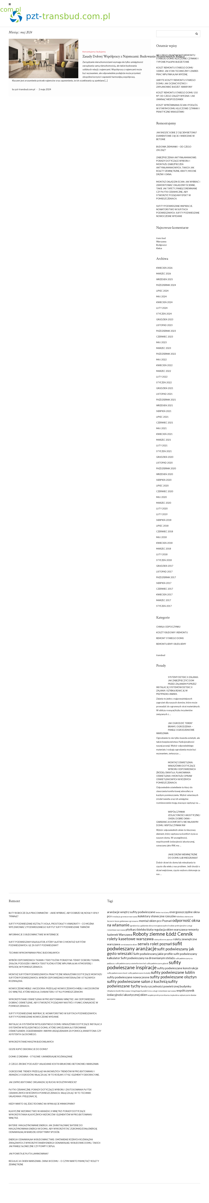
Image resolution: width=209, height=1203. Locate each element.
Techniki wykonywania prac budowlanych (34, 954)
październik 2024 (166, 287)
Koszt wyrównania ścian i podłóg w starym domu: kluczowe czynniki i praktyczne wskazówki (178, 110)
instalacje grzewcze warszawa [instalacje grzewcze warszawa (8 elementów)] (124, 918)
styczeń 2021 (164, 453)
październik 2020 (166, 470)
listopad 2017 (164, 573)
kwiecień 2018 (164, 545)
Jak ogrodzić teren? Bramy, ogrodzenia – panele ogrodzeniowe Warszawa (175, 730)
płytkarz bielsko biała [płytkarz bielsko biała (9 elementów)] (139, 931)
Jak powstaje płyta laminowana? (29, 1155)
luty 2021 (162, 447)
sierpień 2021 (163, 413)
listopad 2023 (164, 327)
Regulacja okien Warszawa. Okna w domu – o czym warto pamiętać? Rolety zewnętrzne (54, 1165)
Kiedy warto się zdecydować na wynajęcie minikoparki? (42, 1105)
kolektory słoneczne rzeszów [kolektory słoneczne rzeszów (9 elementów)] (157, 918)
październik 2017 (166, 579)
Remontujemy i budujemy (94, 53)
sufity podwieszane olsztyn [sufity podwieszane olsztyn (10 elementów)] (173, 978)
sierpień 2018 (163, 522)
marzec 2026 (163, 275)
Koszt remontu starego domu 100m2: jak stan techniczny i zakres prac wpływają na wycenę (177, 73)
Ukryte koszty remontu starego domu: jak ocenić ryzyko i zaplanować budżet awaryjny (176, 85)
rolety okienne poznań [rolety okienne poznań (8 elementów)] (163, 941)
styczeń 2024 (164, 315)
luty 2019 (162, 516)
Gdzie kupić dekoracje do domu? (28, 1051)
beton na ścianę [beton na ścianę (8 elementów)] (162, 914)
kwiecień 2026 (164, 270)
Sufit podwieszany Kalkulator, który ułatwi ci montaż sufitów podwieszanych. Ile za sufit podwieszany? (47, 945)
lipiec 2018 (162, 527)
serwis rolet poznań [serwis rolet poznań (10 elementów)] (155, 945)
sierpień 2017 (163, 585)
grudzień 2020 (164, 459)
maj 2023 (161, 344)
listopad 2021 (164, 396)
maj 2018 (161, 539)
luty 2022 (162, 378)
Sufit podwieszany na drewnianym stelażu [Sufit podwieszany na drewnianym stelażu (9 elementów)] (148, 960)
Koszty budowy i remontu (172, 634)
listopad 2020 (164, 464)
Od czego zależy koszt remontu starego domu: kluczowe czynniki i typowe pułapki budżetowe (177, 60)
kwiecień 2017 (164, 596)
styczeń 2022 (164, 384)
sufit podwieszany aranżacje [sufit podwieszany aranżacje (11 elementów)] (144, 947)
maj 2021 (161, 430)
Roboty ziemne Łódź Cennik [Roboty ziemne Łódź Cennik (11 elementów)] (163, 936)
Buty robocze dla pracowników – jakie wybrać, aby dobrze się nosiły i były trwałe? (54, 916)
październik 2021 (166, 401)
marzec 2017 (163, 602)
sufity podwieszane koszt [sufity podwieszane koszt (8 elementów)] (117, 975)
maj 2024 (161, 298)
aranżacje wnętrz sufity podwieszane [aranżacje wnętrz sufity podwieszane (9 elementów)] (131, 914)
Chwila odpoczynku (168, 628)
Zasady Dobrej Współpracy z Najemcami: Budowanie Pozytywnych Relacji (133, 58)
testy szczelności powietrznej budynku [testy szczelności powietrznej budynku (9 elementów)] (166, 988)
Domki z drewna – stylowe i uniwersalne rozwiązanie (40, 1058)
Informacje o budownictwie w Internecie (34, 936)
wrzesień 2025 (164, 281)
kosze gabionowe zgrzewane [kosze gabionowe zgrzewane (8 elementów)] (126, 923)
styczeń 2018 (164, 562)
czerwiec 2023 (164, 338)
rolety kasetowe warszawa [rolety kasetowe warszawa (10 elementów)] (130, 940)
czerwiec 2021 (164, 424)
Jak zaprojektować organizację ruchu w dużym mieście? (43, 1084)
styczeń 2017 (164, 608)
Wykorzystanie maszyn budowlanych (31, 1043)
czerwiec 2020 (164, 493)
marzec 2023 (163, 350)
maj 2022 (161, 361)
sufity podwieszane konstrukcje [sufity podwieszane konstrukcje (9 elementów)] (177, 970)
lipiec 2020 (162, 487)
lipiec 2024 (162, 292)
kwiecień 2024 (164, 304)
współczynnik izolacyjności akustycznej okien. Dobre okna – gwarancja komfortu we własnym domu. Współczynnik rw (178, 820)
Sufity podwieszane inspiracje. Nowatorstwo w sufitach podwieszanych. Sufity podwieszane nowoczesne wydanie (177, 212)
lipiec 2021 (162, 419)
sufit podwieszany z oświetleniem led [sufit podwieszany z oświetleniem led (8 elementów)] (130, 965)
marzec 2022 (163, 373)
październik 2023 (166, 333)
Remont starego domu (170, 640)
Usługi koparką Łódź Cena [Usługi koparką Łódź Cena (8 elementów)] (141, 993)
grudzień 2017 (164, 568)
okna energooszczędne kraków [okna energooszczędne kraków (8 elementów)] (161, 927)
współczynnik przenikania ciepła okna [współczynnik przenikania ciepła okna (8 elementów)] (163, 997)
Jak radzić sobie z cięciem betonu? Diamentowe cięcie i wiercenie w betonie (176, 137)
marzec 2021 (163, 441)
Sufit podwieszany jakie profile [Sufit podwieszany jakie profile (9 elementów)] (153, 955)
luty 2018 (162, 556)
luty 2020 (162, 510)
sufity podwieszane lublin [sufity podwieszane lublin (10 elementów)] (173, 974)
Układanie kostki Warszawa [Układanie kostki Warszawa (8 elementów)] (118, 993)
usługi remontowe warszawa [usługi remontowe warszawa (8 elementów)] (164, 993)
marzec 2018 (163, 550)
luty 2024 (162, 310)
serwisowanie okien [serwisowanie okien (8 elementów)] (129, 946)
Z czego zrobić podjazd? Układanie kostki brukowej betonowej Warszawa (54, 1065)
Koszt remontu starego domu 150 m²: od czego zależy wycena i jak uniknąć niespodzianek (177, 97)
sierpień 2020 (163, 482)
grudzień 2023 (164, 321)
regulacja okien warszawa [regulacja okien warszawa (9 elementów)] (170, 931)
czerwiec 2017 (164, 590)
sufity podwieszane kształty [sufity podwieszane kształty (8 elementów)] (139, 975)
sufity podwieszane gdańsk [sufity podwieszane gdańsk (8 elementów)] (157, 965)
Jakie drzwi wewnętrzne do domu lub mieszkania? (183, 858)
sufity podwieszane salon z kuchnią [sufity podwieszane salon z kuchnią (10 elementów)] (137, 983)
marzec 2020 (163, 504)
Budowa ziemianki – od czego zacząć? (173, 150)
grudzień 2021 (164, 390)
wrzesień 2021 (164, 407)
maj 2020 (161, 499)
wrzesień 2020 (164, 476)
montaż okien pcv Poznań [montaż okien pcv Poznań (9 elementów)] (155, 922)
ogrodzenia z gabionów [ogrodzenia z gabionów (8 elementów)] (139, 927)
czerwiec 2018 (164, 533)
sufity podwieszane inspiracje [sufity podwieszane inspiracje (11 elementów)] (144, 966)
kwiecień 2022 (164, 367)
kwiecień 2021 (164, 436)
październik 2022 (166, 355)
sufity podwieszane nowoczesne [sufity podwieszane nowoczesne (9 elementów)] (128, 979)
